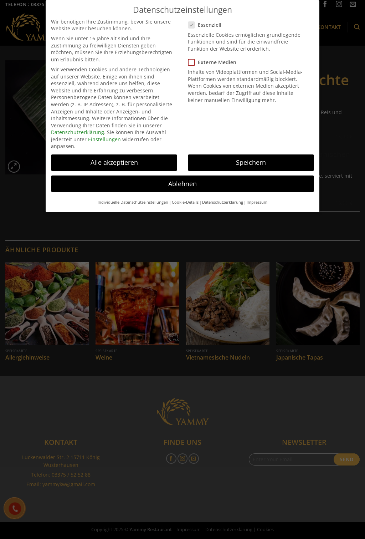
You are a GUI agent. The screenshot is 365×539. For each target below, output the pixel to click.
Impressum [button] (257, 195)
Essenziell (207, 17)
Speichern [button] (251, 155)
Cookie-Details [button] (185, 195)
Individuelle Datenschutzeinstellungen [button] (133, 195)
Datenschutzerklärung (77, 125)
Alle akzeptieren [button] (114, 155)
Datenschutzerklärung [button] (222, 195)
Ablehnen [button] (182, 176)
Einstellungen (104, 132)
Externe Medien (215, 55)
